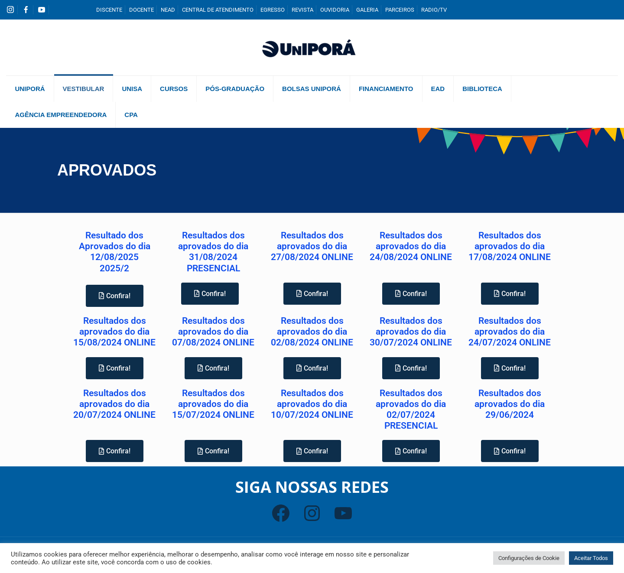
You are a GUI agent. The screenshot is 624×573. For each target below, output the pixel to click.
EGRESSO (272, 10)
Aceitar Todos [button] (591, 558)
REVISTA (302, 10)
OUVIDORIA (334, 10)
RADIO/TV (434, 10)
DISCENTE (109, 10)
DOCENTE (141, 10)
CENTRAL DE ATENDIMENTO (218, 10)
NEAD (168, 10)
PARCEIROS (399, 10)
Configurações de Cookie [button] (528, 558)
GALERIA (367, 10)
